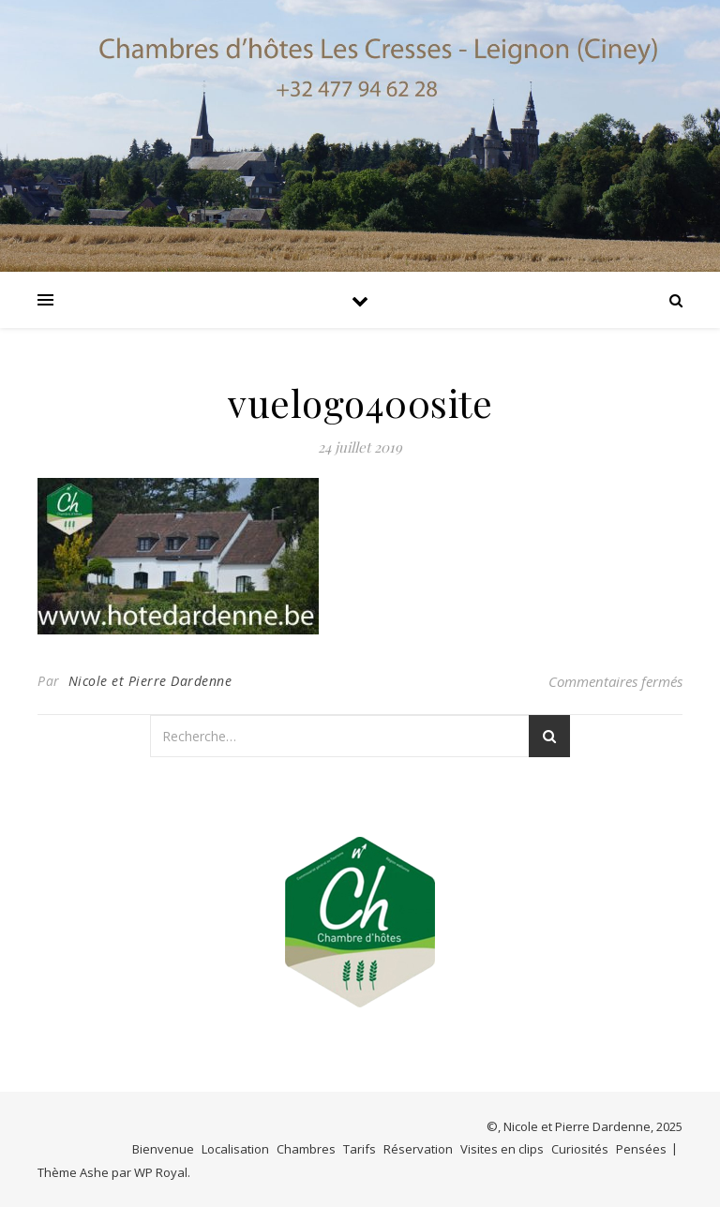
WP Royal (161, 1172)
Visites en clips (502, 1148)
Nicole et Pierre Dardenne (150, 681)
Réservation (418, 1148)
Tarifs (359, 1148)
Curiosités (579, 1148)
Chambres (306, 1148)
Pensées (641, 1148)
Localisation (235, 1148)
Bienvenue (163, 1148)
